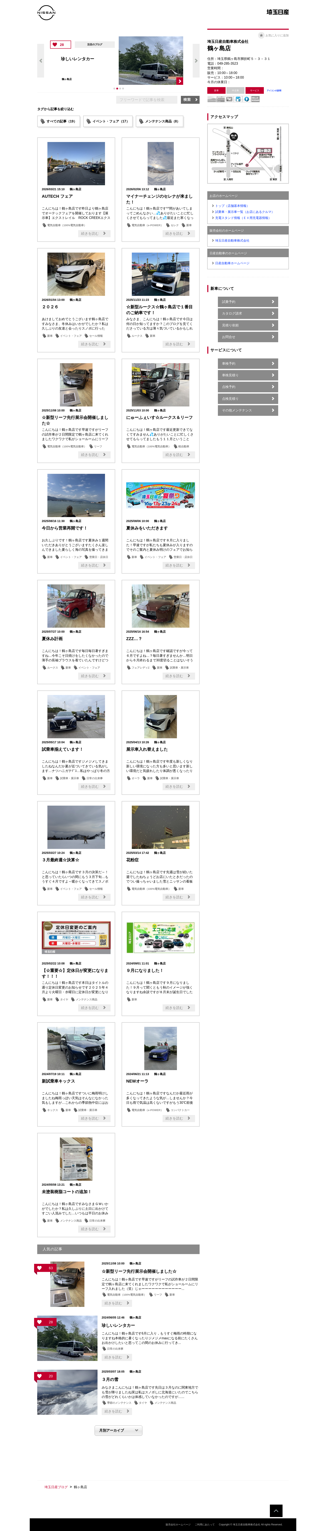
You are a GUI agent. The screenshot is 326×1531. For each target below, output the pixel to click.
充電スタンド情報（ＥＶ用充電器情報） (243, 218)
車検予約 (228, 363)
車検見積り (230, 375)
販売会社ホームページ (178, 1524)
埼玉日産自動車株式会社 (232, 240)
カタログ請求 (232, 313)
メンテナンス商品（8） (162, 121)
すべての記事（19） (62, 121)
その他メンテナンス (237, 410)
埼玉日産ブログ (56, 1487)
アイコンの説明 (274, 90)
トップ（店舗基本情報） (232, 205)
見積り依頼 (230, 325)
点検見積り (230, 398)
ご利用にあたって (205, 1524)
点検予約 (228, 387)
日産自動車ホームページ (232, 263)
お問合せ (228, 337)
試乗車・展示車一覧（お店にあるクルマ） (244, 212)
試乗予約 (228, 302)
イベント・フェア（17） (111, 121)
